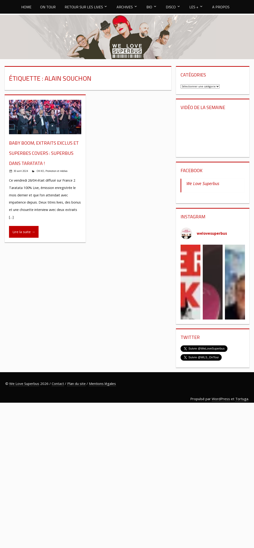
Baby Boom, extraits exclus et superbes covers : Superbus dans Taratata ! (44, 153)
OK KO (40, 171)
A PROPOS (221, 7)
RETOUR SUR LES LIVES (84, 7)
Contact (58, 383)
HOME (26, 7)
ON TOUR (48, 7)
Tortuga (241, 398)
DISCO (171, 7)
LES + (193, 7)
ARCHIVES (125, 7)
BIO (149, 7)
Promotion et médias (56, 171)
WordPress (221, 398)
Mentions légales (102, 383)
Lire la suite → (23, 231)
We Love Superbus (202, 183)
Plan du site (76, 383)
